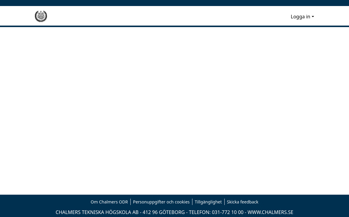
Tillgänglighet (208, 202)
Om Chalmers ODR (109, 202)
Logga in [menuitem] (300, 16)
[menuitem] (285, 16)
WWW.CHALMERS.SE (270, 212)
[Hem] (41, 17)
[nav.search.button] (276, 16)
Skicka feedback (242, 202)
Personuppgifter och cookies (161, 202)
